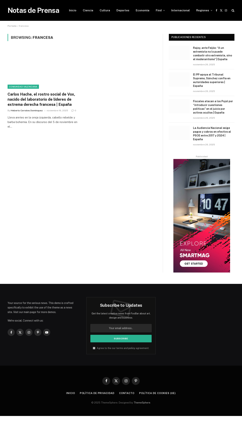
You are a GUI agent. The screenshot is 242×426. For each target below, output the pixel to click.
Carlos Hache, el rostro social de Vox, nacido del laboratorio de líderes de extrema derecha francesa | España (41, 99)
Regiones (202, 10)
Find (159, 10)
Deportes (122, 10)
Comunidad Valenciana (23, 87)
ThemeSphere (142, 402)
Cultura (105, 10)
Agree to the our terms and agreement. (121, 348)
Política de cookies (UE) (157, 393)
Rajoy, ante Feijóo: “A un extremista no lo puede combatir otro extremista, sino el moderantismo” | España (212, 53)
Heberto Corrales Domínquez (27, 110)
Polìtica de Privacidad (97, 393)
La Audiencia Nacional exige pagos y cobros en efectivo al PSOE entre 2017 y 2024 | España (212, 133)
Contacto (126, 393)
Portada (12, 26)
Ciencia (88, 10)
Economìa (142, 10)
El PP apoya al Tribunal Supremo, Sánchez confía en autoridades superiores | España (211, 80)
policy (131, 348)
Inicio (72, 10)
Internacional (180, 10)
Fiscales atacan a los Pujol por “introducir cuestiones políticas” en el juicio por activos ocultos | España (213, 107)
